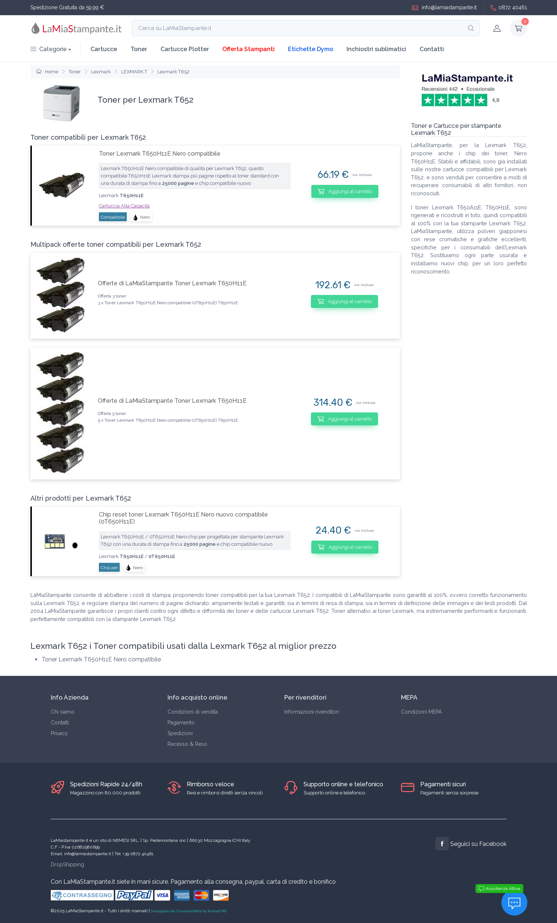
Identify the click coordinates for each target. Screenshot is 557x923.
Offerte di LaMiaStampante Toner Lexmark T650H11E (172, 283)
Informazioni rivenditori (311, 712)
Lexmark (101, 71)
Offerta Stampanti (248, 49)
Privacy (59, 733)
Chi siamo (62, 712)
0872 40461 (508, 7)
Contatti (432, 49)
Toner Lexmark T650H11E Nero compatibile (160, 153)
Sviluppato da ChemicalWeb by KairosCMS (188, 911)
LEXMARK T (134, 71)
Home (47, 71)
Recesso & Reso (187, 744)
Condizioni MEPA (421, 712)
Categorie (48, 49)
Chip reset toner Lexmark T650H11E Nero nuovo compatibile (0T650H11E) (183, 518)
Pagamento (181, 723)
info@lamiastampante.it (444, 7)
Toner (138, 49)
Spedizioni (180, 733)
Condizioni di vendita (193, 712)
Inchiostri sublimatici (376, 49)
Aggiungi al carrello (345, 191)
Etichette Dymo (310, 49)
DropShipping (67, 864)
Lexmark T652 (173, 71)
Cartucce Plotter (184, 49)
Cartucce (103, 49)
